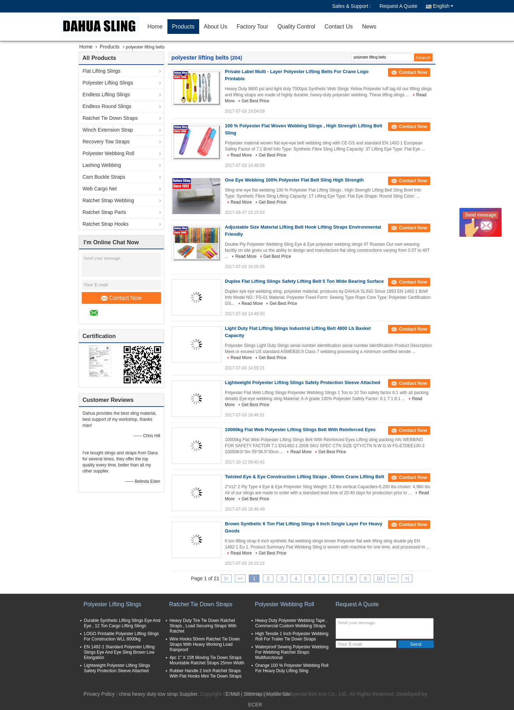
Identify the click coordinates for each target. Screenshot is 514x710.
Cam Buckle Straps (103, 177)
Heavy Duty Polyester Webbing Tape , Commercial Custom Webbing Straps (291, 623)
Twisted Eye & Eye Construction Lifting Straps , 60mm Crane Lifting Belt (304, 476)
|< (227, 578)
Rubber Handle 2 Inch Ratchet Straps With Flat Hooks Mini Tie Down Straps (205, 673)
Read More (241, 155)
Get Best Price (255, 100)
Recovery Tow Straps (106, 141)
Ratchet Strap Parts (104, 212)
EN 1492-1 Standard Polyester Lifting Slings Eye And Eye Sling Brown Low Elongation (119, 652)
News (369, 27)
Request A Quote (398, 6)
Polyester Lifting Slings (107, 83)
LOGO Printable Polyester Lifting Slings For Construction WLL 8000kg (121, 636)
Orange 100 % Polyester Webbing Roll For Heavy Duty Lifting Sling (291, 668)
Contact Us (338, 27)
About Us (215, 27)
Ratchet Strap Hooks (105, 224)
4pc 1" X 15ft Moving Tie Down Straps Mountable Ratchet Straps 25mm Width (207, 660)
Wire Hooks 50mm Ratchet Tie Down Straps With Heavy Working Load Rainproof (205, 644)
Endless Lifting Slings (106, 94)
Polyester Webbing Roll (108, 153)
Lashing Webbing (101, 165)
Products (183, 27)
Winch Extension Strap (107, 130)
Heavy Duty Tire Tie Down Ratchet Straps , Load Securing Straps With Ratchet (203, 626)
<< (240, 578)
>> (393, 578)
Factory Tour (252, 27)
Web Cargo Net (99, 188)
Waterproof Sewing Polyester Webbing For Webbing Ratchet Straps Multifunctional (291, 652)
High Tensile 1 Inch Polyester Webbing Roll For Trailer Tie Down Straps (291, 636)
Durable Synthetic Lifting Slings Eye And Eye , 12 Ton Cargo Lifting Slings (122, 623)
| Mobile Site (277, 694)
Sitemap (253, 694)
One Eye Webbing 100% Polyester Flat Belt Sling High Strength (294, 180)
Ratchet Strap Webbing (108, 200)
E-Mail (233, 694)
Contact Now (121, 298)
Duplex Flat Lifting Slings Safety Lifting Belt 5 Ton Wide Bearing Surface (304, 281)
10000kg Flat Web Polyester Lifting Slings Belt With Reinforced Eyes (300, 429)
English (443, 6)
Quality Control (296, 27)
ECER (255, 705)
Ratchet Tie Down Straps (110, 118)
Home (155, 27)
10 (379, 578)
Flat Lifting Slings (101, 71)
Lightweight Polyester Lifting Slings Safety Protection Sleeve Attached (302, 382)
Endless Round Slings (106, 106)
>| (407, 578)
